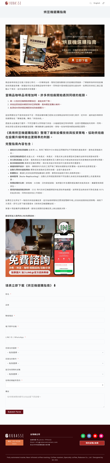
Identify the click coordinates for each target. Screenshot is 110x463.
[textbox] (55, 385)
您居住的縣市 (11, 359)
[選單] (103, 3)
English (97, 3)
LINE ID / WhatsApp (15, 337)
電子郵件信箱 (11, 326)
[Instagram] (101, 436)
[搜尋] (90, 3)
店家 (7, 305)
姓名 (7, 294)
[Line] (83, 436)
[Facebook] (89, 436)
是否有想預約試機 (13, 370)
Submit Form (14, 412)
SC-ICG (55, 460)
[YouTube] (95, 436)
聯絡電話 (9, 316)
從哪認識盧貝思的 (13, 380)
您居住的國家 (11, 348)
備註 (7, 391)
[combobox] (55, 385)
